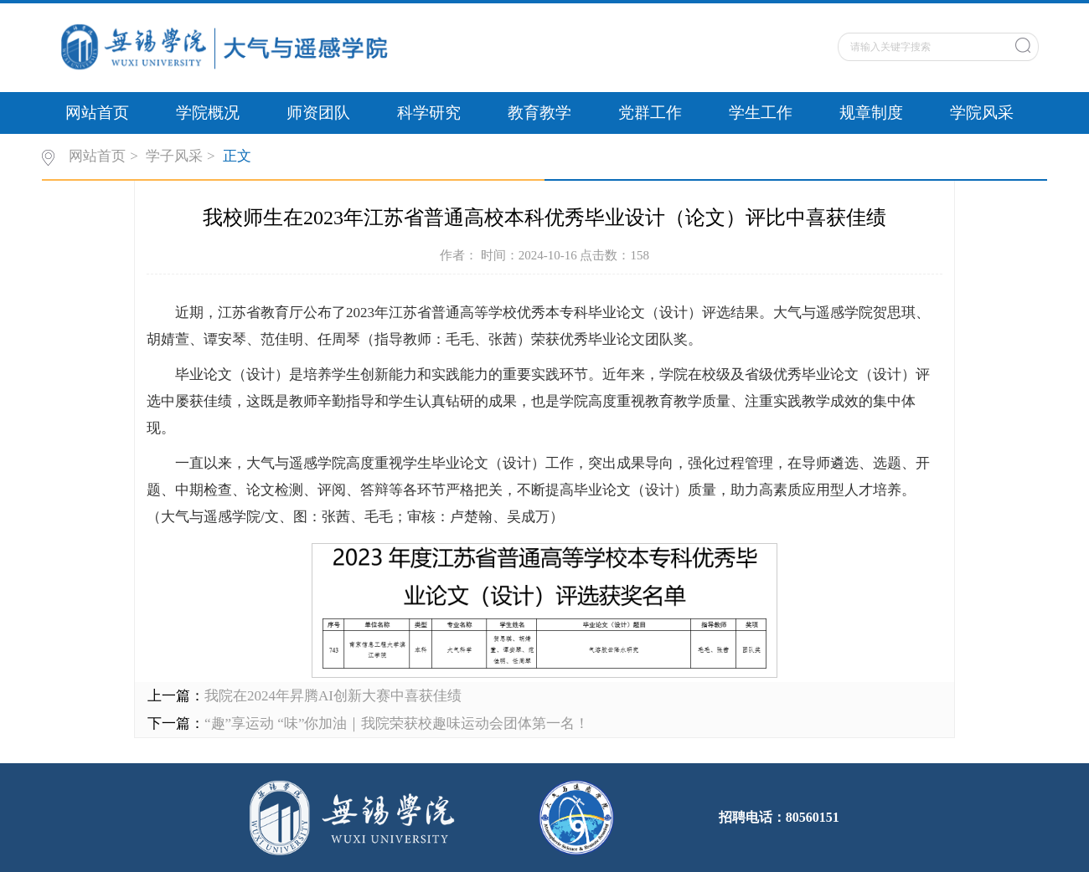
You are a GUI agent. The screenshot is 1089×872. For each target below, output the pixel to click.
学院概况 (208, 112)
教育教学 (539, 112)
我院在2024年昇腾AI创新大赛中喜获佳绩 (333, 696)
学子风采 (174, 156)
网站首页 (97, 112)
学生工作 (760, 112)
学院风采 (982, 112)
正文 (237, 156)
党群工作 (650, 112)
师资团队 (318, 112)
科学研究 (429, 112)
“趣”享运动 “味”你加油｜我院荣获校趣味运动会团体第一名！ (396, 723)
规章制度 (871, 112)
